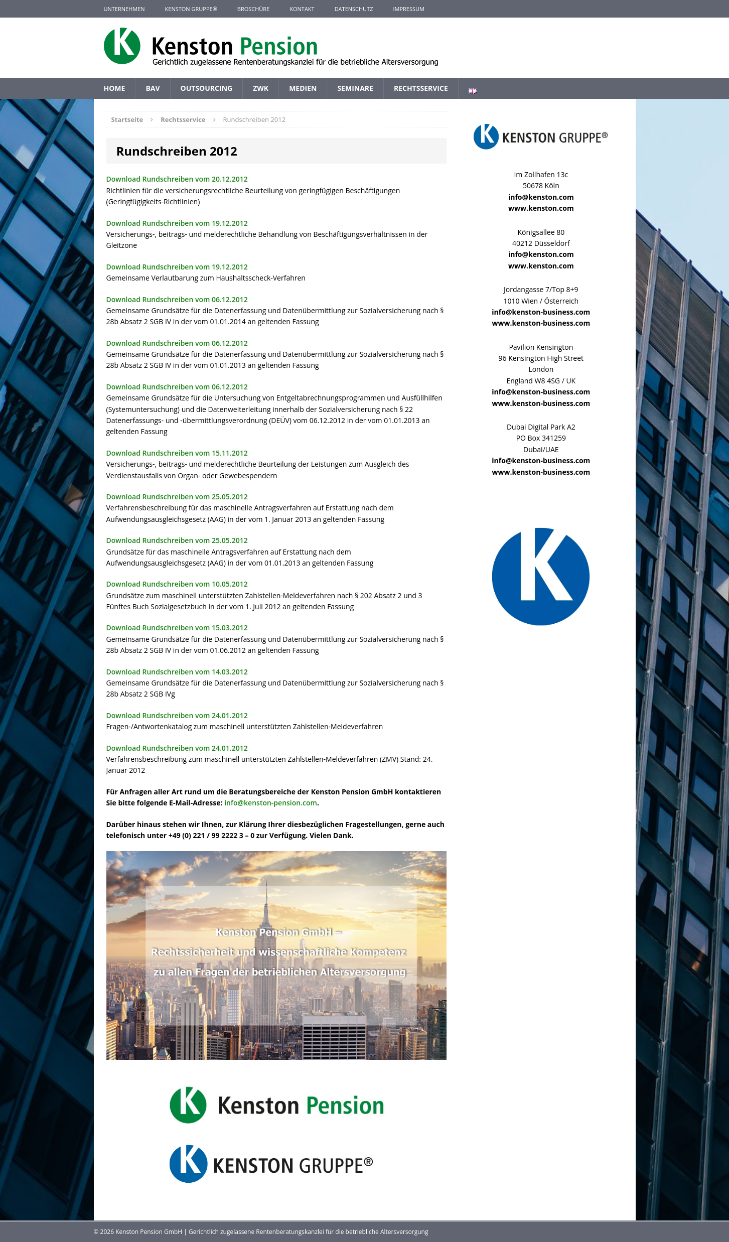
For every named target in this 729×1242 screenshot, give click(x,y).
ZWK (260, 88)
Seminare (355, 88)
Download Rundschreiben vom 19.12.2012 (178, 223)
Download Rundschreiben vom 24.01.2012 (178, 715)
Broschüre (253, 9)
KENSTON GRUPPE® (191, 9)
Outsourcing (207, 88)
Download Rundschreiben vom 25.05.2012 (178, 496)
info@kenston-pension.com (270, 802)
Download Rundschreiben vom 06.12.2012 (178, 299)
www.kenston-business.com (541, 323)
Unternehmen (124, 9)
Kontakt (301, 9)
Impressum (408, 9)
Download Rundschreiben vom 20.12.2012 (178, 179)
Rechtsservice (421, 88)
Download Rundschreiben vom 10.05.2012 (178, 584)
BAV (152, 88)
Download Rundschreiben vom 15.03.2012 (178, 627)
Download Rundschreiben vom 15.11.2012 (178, 453)
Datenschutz (354, 9)
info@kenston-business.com (541, 312)
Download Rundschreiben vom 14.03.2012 (178, 671)
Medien (303, 88)
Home (114, 88)
